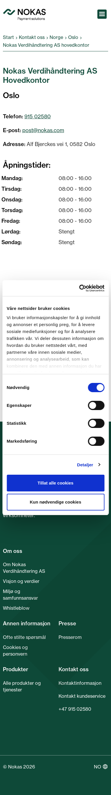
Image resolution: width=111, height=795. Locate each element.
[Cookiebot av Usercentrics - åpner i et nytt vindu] (79, 288)
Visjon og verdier (21, 581)
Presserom (70, 637)
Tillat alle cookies (56, 482)
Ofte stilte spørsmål (24, 637)
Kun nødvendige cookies (55, 502)
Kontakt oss (32, 37)
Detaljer (85, 464)
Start (8, 37)
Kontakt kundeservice (82, 696)
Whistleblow (16, 608)
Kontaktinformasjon (80, 683)
